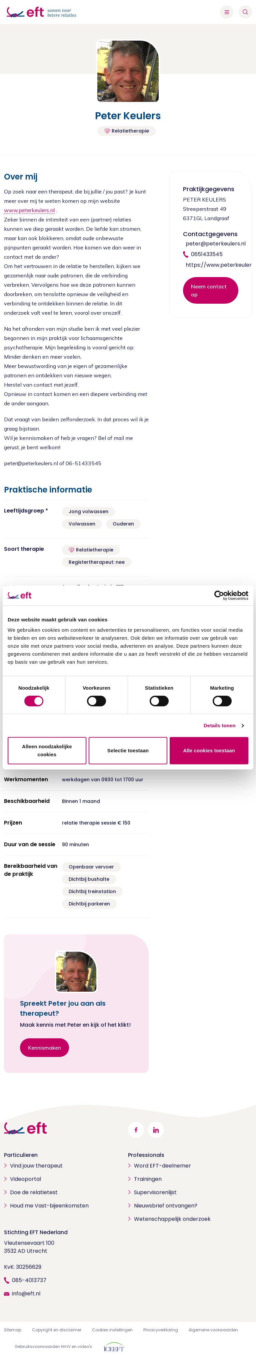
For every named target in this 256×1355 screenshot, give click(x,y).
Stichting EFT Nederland (36, 1232)
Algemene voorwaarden (213, 1330)
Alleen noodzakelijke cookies (47, 750)
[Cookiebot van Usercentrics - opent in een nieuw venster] (219, 595)
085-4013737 (29, 1280)
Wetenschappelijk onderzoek (172, 1219)
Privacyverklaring (160, 1330)
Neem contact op (209, 290)
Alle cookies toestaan (209, 750)
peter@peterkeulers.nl (216, 243)
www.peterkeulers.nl (29, 210)
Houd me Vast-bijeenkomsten (49, 1205)
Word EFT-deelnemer (162, 1166)
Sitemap (12, 1330)
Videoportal (25, 1179)
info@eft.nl (26, 1293)
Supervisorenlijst (155, 1192)
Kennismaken (44, 1047)
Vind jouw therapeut (36, 1166)
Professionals (146, 1155)
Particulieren (21, 1155)
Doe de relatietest (34, 1192)
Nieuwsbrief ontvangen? (165, 1205)
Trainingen (148, 1179)
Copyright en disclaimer (56, 1330)
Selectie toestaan (128, 750)
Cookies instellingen (112, 1330)
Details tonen (219, 725)
